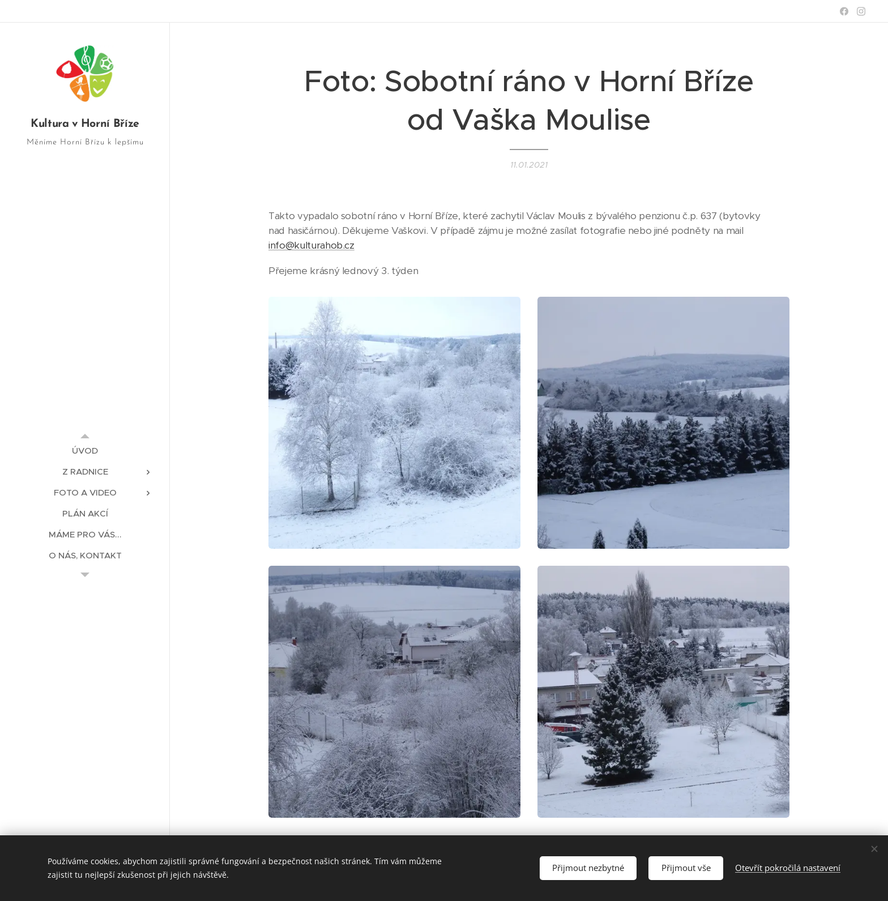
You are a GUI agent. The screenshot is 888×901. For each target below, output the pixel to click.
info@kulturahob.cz (311, 245)
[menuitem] (84, 450)
